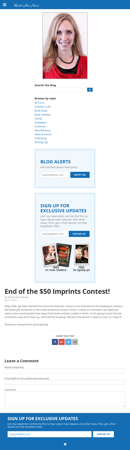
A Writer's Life (42, 106)
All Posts (39, 102)
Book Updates (43, 114)
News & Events (43, 134)
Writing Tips (41, 142)
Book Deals (41, 110)
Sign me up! (79, 233)
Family (38, 118)
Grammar (40, 126)
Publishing (41, 138)
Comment (10, 389)
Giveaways (41, 122)
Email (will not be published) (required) (27, 378)
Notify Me (80, 174)
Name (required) (14, 367)
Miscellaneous (43, 130)
